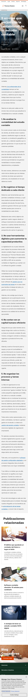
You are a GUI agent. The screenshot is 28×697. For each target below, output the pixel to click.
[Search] (26, 5)
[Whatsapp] (23, 1)
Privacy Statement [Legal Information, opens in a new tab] (14, 691)
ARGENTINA (4, 10)
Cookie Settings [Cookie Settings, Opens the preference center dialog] (14, 694)
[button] (14, 665)
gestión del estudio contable (10, 425)
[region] (14, 686)
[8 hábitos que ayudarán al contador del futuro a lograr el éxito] (14, 545)
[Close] (26, 677)
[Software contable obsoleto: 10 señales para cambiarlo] (14, 585)
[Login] (9, 1)
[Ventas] (13, 1)
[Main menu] (22, 6)
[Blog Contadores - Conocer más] (7, 658)
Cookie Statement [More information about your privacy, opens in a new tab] (6, 691)
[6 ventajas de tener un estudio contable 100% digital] (14, 623)
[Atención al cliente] (17, 1)
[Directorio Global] (4, 1)
